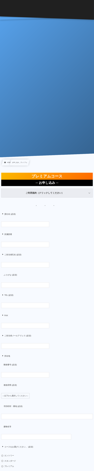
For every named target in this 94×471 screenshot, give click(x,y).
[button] (47, 193)
